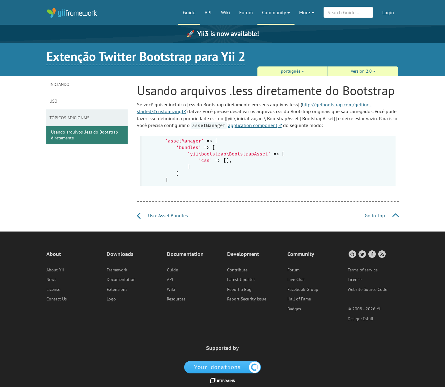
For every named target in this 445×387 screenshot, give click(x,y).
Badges (294, 309)
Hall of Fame (299, 299)
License (53, 289)
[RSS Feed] (381, 253)
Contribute (237, 270)
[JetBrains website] (222, 380)
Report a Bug (239, 289)
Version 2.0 (363, 71)
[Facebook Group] (371, 253)
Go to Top (382, 215)
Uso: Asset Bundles (162, 215)
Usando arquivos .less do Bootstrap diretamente (84, 135)
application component (252, 125)
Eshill (368, 318)
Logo (111, 299)
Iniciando (59, 84)
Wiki (225, 12)
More (306, 12)
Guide (189, 12)
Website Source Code (367, 289)
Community (276, 12)
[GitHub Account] (352, 253)
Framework (117, 270)
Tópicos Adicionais (69, 118)
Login (388, 12)
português (292, 71)
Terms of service (363, 270)
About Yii (55, 270)
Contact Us (56, 299)
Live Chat (296, 279)
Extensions (117, 289)
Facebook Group (302, 289)
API (208, 12)
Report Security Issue (246, 299)
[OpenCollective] (222, 367)
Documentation (121, 279)
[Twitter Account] (362, 253)
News (51, 279)
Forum (246, 12)
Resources (176, 299)
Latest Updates (241, 279)
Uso (53, 101)
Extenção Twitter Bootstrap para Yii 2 (145, 56)
